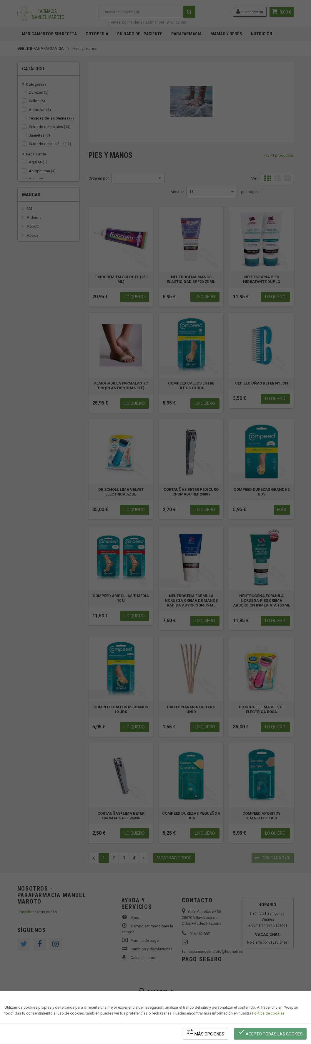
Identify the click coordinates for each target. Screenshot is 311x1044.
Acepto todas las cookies (270, 1032)
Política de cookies (268, 1013)
